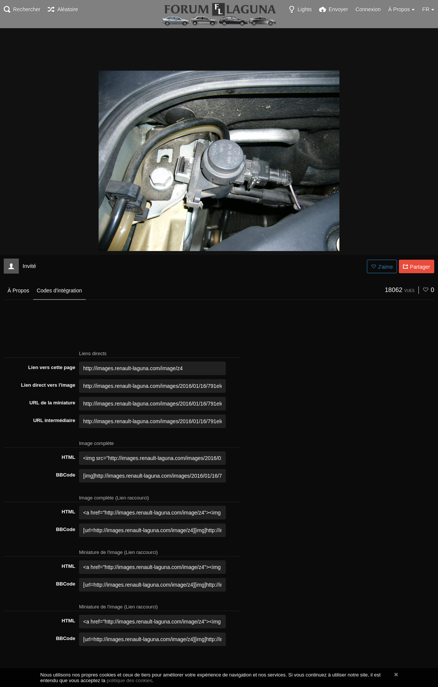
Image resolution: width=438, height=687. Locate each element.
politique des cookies (129, 680)
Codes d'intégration (59, 291)
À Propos (18, 291)
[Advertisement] (219, 49)
